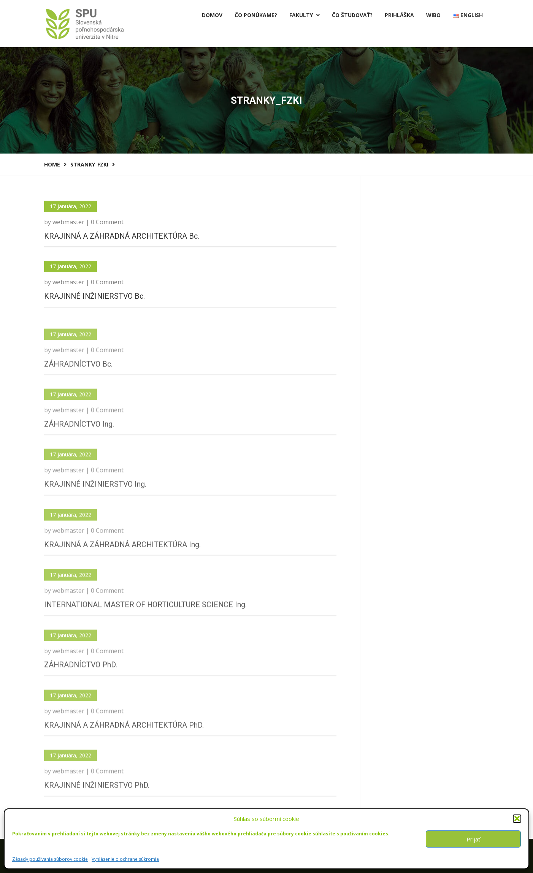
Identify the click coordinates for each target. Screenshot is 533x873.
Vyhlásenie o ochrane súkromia (125, 859)
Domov (212, 15)
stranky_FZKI (89, 164)
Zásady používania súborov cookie (50, 859)
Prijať (473, 839)
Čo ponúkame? (256, 15)
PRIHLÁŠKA (399, 15)
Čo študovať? (352, 15)
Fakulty (304, 15)
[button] (517, 818)
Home (52, 164)
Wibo (433, 15)
